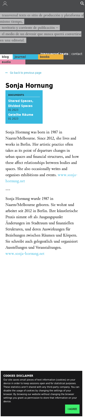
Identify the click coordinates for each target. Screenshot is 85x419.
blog (5, 56)
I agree (72, 409)
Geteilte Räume (20, 114)
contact (76, 53)
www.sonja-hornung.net (24, 254)
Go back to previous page (25, 73)
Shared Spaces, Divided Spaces (20, 103)
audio (6, 61)
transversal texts (55, 53)
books (45, 56)
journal (20, 56)
